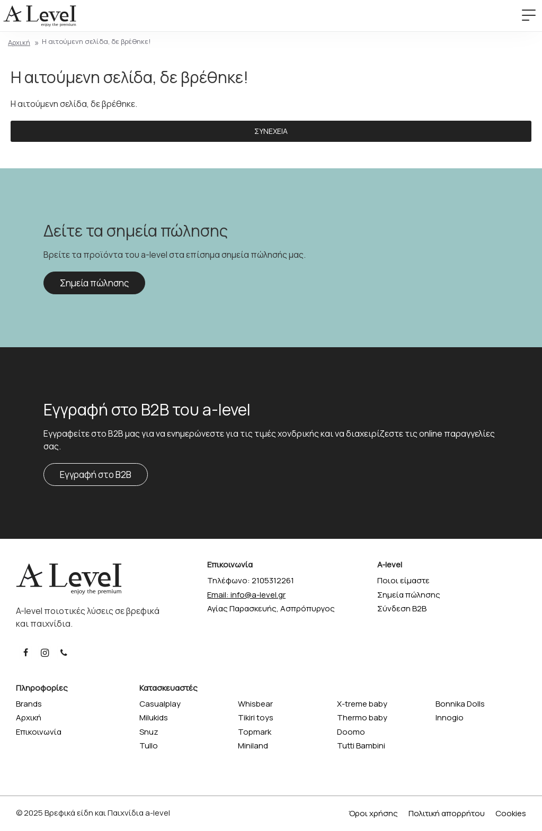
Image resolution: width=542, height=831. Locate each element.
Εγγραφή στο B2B (95, 474)
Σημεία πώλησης (94, 283)
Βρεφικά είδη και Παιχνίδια (94, 812)
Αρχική (19, 42)
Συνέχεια (271, 131)
